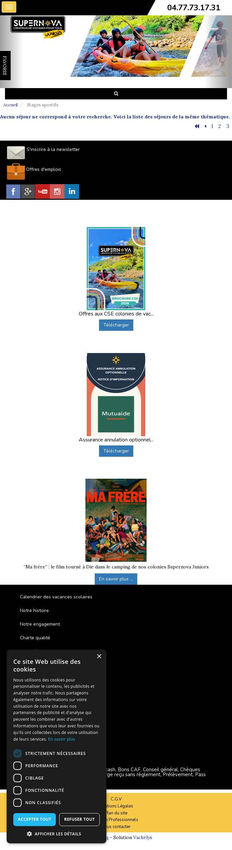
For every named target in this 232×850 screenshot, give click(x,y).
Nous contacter (116, 827)
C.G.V (116, 799)
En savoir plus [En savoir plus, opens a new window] (61, 739)
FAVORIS (5, 65)
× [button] (98, 656)
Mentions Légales (116, 806)
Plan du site (116, 813)
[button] (56, 833)
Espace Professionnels (116, 820)
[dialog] (56, 746)
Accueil (10, 105)
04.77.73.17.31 (193, 7)
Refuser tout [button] (79, 819)
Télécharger (116, 325)
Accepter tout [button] (34, 819)
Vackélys (142, 837)
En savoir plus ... (116, 579)
